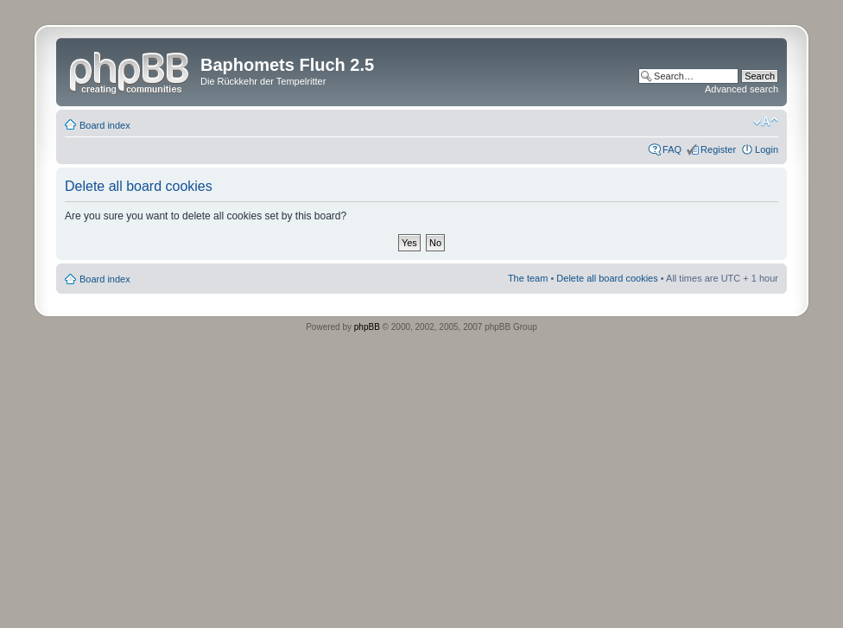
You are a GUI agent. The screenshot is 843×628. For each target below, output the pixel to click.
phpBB (367, 327)
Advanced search (741, 89)
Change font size (765, 122)
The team (528, 278)
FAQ (671, 149)
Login (766, 149)
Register (718, 149)
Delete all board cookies (606, 278)
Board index (104, 125)
